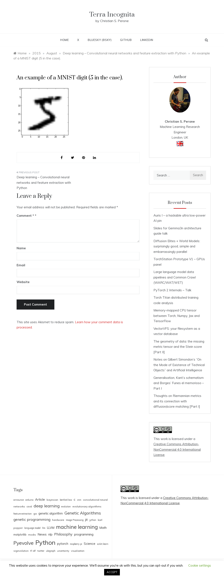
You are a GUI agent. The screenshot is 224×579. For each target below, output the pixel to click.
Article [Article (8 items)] (40, 499)
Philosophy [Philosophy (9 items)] (63, 534)
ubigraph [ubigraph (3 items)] (50, 550)
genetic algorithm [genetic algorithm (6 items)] (50, 513)
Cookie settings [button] (199, 565)
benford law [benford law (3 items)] (66, 499)
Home (64, 40)
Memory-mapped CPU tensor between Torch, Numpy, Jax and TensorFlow (176, 315)
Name (21, 248)
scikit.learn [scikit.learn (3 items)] (102, 543)
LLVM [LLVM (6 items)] (50, 528)
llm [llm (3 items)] (43, 527)
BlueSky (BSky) (100, 40)
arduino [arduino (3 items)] (29, 499)
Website (23, 282)
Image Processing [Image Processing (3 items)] (75, 520)
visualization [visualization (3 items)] (77, 550)
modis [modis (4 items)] (32, 534)
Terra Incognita (112, 15)
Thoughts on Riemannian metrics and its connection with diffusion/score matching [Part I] (177, 401)
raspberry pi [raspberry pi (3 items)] (76, 543)
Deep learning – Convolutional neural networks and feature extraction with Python (44, 182)
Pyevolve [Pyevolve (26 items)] (23, 543)
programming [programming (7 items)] (83, 534)
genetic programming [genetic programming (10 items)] (31, 519)
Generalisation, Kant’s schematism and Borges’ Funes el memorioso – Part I (178, 383)
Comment (25, 216)
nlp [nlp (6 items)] (50, 534)
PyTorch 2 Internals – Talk (172, 290)
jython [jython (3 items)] (92, 520)
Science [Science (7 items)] (89, 544)
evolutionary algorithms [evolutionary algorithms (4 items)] (86, 506)
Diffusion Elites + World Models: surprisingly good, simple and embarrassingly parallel (176, 246)
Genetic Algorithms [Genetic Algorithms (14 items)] (82, 513)
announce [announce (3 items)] (18, 499)
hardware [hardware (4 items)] (58, 519)
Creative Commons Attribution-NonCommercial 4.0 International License (177, 449)
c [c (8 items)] (74, 499)
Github (126, 40)
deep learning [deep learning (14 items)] (47, 505)
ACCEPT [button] (112, 572)
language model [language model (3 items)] (32, 527)
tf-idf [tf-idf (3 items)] (33, 550)
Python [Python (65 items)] (45, 542)
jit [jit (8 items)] (86, 519)
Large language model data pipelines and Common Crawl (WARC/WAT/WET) (174, 277)
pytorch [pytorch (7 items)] (62, 544)
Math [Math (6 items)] (103, 528)
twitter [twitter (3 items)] (40, 550)
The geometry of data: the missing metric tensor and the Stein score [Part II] (178, 346)
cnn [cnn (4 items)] (79, 499)
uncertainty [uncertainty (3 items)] (63, 550)
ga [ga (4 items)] (35, 513)
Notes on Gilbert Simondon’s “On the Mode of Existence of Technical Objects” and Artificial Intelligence (179, 364)
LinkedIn (146, 40)
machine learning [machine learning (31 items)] (77, 527)
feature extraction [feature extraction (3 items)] (22, 513)
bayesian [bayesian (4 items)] (52, 499)
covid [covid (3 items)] (29, 506)
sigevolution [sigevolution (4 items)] (21, 550)
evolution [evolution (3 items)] (66, 506)
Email (21, 265)
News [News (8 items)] (42, 534)
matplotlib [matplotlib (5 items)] (19, 534)
